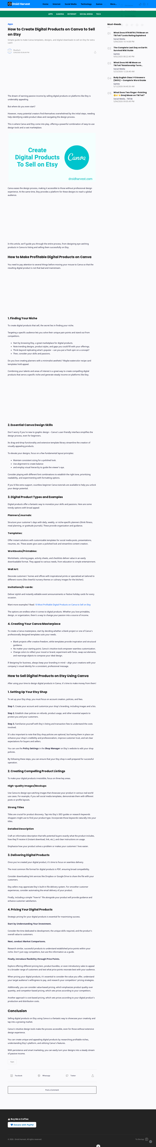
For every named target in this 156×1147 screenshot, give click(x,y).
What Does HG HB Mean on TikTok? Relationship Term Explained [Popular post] (130, 63)
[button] (140, 4)
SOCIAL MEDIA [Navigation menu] (86, 14)
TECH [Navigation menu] (98, 14)
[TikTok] (129, 97)
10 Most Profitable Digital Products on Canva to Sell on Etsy (63, 604)
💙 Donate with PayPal (21, 1124)
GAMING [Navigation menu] (60, 14)
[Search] (144, 4)
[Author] (16, 50)
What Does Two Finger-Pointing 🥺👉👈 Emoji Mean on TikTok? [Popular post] (130, 92)
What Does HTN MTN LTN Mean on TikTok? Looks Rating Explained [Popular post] (130, 34)
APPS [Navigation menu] (50, 14)
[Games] (117, 53)
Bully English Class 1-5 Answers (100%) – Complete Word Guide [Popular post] (129, 78)
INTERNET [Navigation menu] (71, 14)
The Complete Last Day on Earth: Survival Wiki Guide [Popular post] (130, 48)
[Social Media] (119, 38)
